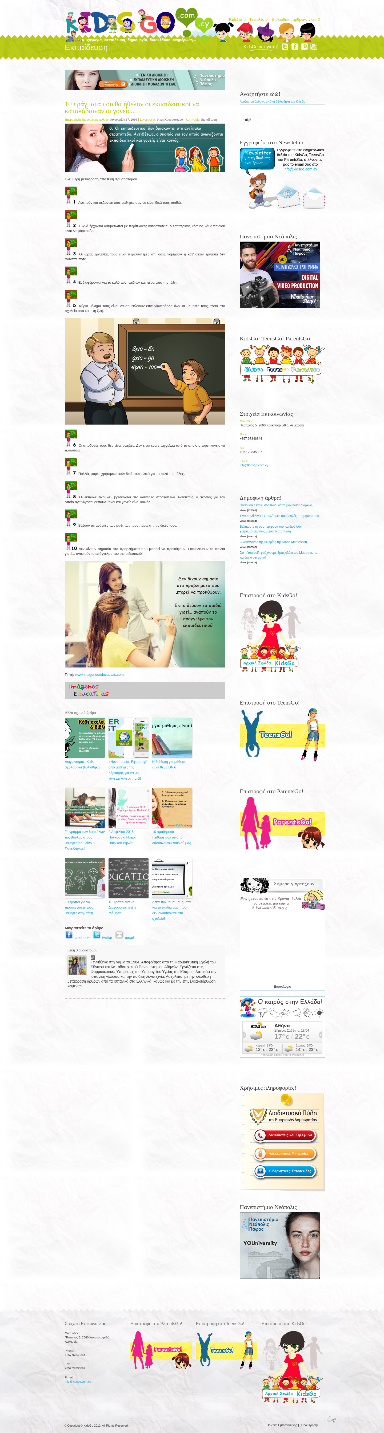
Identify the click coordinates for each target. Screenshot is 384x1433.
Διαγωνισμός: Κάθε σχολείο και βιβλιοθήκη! (83, 764)
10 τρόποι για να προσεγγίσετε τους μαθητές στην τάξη (79, 907)
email (125, 937)
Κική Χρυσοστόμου (170, 119)
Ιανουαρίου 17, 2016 (123, 119)
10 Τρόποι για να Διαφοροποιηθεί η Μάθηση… (122, 907)
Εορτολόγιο (282, 986)
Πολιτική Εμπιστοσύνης (282, 1425)
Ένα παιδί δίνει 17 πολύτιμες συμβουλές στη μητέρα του (279, 516)
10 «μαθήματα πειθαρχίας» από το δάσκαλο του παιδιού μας (171, 837)
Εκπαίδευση (209, 119)
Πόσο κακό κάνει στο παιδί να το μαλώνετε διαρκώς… (278, 505)
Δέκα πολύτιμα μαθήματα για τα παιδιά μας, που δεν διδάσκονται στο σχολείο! (171, 910)
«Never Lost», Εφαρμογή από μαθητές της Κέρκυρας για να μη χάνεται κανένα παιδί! (128, 770)
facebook (79, 937)
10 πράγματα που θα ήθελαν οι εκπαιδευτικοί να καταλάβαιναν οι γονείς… (132, 107)
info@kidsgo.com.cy (300, 169)
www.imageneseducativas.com (99, 675)
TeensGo (258, 19)
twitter (104, 937)
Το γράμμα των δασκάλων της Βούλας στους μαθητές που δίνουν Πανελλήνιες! (85, 840)
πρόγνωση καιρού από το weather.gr (282, 1055)
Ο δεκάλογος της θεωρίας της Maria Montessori (273, 542)
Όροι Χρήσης (309, 1425)
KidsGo (237, 19)
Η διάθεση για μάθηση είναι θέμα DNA (169, 764)
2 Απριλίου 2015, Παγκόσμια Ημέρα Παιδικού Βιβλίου (122, 837)
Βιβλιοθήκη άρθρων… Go (295, 19)
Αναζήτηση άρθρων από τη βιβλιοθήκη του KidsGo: (273, 101)
